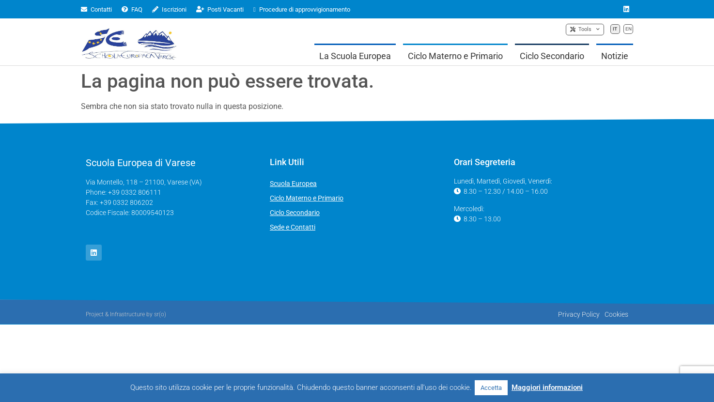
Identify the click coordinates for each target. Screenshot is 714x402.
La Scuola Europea (355, 56)
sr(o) (160, 314)
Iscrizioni (169, 9)
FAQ (132, 9)
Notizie (614, 56)
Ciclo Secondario (552, 56)
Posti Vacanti (220, 9)
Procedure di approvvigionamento (301, 9)
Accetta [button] (491, 387)
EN (628, 28)
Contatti (96, 9)
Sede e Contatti (292, 227)
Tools (585, 29)
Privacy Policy (579, 314)
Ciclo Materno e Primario (455, 56)
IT (615, 28)
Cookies (616, 314)
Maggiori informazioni (547, 387)
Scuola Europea (293, 183)
